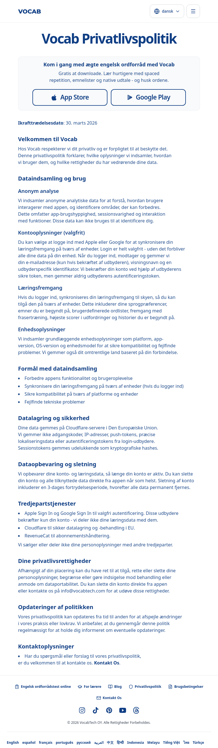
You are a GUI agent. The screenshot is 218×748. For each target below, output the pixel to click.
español (29, 742)
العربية (99, 742)
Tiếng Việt (171, 742)
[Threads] (136, 710)
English (13, 742)
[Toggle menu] (193, 11)
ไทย (186, 742)
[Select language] (167, 11)
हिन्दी (120, 742)
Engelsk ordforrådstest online (43, 686)
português (64, 742)
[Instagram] (82, 710)
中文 (110, 742)
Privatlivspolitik (145, 686)
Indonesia (135, 742)
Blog (115, 686)
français (45, 742)
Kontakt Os (106, 663)
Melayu (153, 742)
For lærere (89, 686)
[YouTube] (122, 710)
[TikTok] (95, 710)
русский (84, 742)
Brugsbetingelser (185, 686)
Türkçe (198, 742)
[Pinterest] (109, 710)
